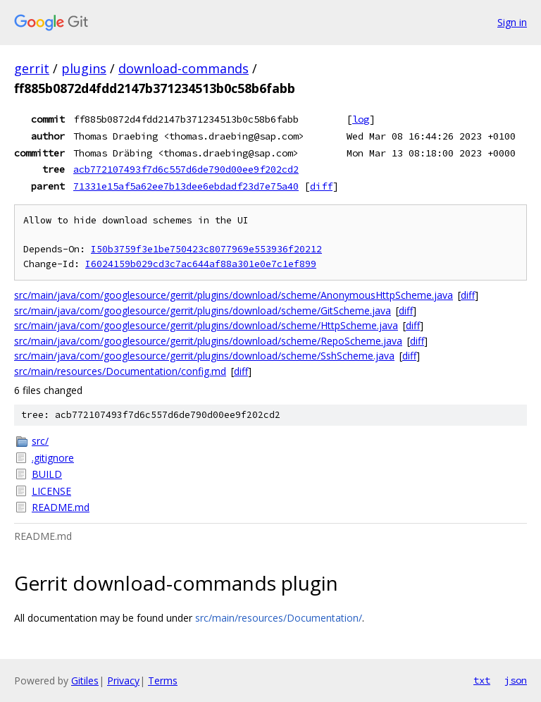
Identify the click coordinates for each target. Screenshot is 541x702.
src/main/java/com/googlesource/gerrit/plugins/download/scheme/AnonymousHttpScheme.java (233, 295)
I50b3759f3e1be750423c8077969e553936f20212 (206, 249)
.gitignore (53, 457)
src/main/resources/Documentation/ (278, 617)
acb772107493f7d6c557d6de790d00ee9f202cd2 (186, 169)
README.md (60, 507)
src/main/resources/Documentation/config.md (120, 371)
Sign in (512, 22)
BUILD (47, 474)
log (360, 119)
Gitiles (85, 680)
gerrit (31, 68)
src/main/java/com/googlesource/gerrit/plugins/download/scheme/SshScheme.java (204, 355)
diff (321, 186)
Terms (163, 680)
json (515, 680)
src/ (40, 441)
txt (481, 680)
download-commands (183, 68)
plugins (83, 68)
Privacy (123, 680)
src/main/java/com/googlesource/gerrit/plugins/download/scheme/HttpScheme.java (206, 325)
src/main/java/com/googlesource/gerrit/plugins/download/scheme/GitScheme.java (202, 310)
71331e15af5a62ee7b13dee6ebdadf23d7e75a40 (186, 186)
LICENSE (51, 491)
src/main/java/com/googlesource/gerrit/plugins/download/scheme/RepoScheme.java (208, 340)
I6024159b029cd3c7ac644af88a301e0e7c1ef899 (200, 264)
